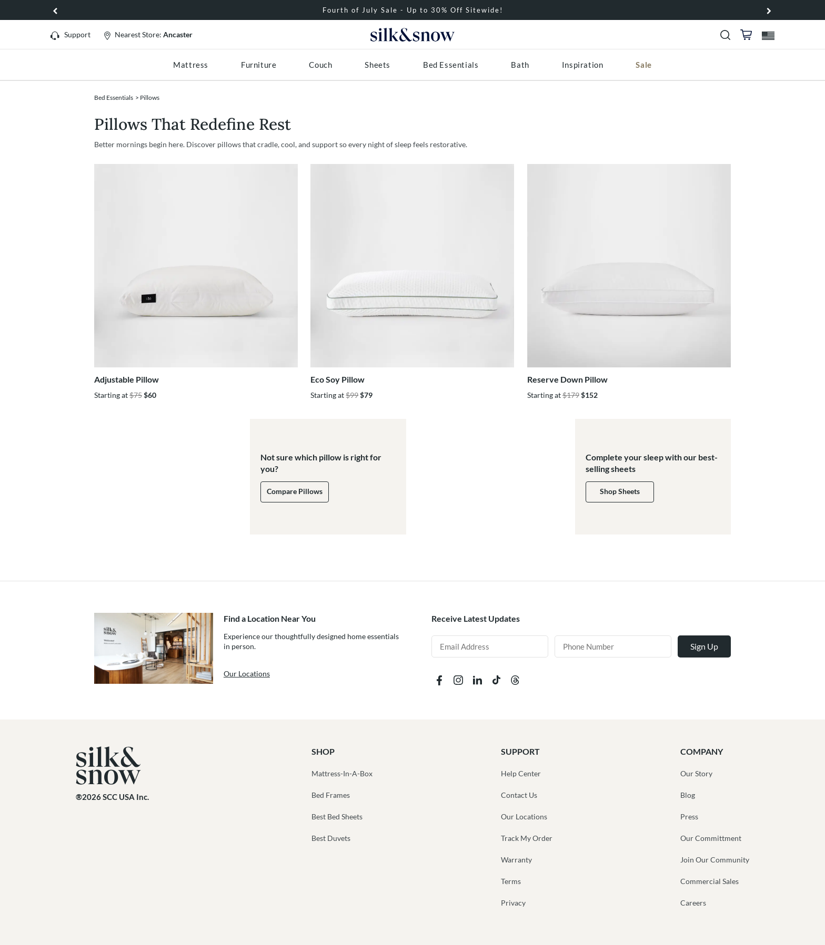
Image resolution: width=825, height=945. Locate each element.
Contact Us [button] (519, 794)
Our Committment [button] (710, 838)
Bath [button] (520, 64)
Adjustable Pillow (126, 379)
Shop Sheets (620, 491)
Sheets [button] (377, 64)
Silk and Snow (412, 36)
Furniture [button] (258, 64)
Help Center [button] (521, 773)
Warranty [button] (516, 859)
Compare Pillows (295, 491)
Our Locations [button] (524, 816)
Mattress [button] (190, 64)
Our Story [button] (696, 773)
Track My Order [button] (526, 838)
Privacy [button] (513, 902)
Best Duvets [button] (330, 838)
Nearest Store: (154, 34)
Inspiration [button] (582, 64)
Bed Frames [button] (330, 794)
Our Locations (247, 673)
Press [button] (689, 816)
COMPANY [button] (701, 751)
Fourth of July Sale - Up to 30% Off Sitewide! (413, 10)
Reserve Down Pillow (567, 379)
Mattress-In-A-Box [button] (342, 773)
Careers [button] (693, 902)
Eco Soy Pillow (337, 379)
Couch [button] (320, 64)
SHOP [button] (323, 751)
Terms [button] (511, 881)
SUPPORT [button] (520, 751)
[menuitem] (190, 64)
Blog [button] (687, 794)
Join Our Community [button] (714, 859)
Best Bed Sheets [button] (337, 816)
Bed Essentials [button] (450, 64)
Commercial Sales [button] (709, 881)
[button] (769, 10)
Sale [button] (643, 64)
